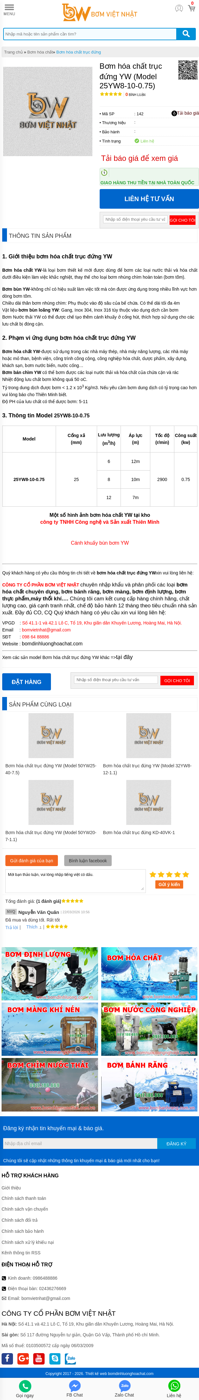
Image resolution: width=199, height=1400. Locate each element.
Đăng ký (177, 1143)
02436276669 (52, 1288)
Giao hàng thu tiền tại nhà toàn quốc (148, 182)
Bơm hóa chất (40, 52)
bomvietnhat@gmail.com (46, 1298)
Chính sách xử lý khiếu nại (28, 1242)
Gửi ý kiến (169, 884)
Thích (29, 926)
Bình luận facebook (88, 860)
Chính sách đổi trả (20, 1220)
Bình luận (136, 95)
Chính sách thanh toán (24, 1198)
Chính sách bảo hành (23, 1231)
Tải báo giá (185, 113)
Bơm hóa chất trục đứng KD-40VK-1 (139, 832)
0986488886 (45, 1278)
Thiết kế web (96, 1373)
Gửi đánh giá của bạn (31, 860)
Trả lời (11, 927)
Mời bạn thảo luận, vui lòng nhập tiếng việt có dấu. (75, 880)
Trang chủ (13, 52)
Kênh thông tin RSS (21, 1252)
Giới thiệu (11, 1187)
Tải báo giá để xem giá (139, 158)
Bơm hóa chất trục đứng (78, 52)
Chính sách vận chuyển (25, 1209)
